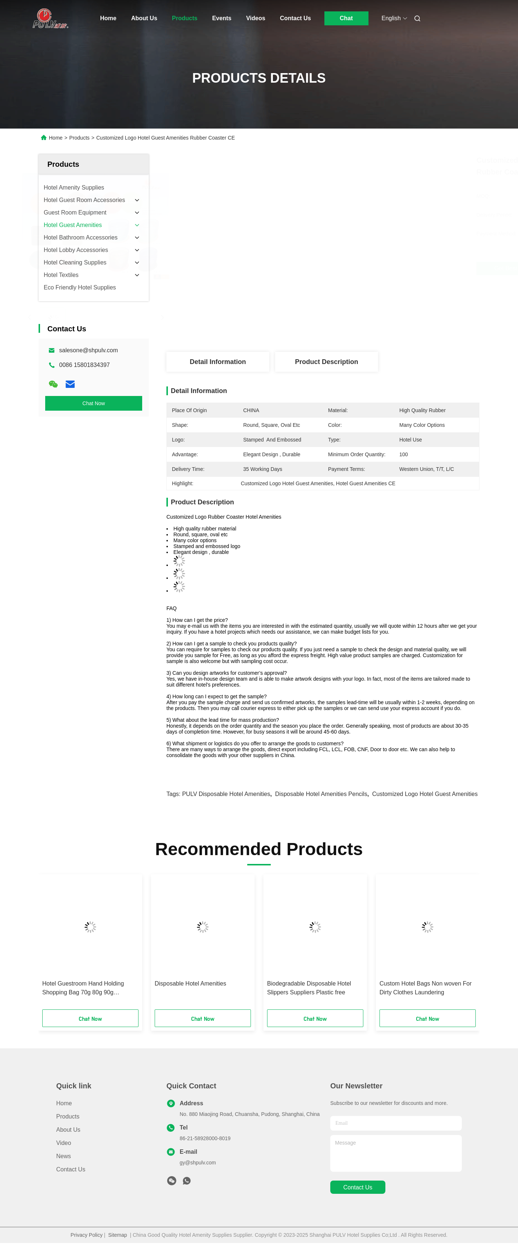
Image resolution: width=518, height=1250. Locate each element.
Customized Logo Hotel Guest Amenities (425, 794)
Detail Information (218, 361)
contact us (357, 1187)
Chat (346, 18)
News (63, 1156)
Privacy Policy (86, 1235)
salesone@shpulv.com (88, 350)
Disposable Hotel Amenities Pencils (321, 794)
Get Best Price (371, 268)
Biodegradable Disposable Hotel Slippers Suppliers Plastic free (309, 987)
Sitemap (117, 1235)
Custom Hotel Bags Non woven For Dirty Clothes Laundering (425, 987)
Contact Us (295, 18)
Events (221, 18)
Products (184, 18)
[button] (53, 944)
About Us (144, 18)
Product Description (326, 361)
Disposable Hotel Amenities (190, 983)
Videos (255, 18)
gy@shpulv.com (198, 1163)
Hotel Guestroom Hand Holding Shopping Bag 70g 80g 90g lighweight (83, 988)
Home (108, 18)
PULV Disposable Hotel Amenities (226, 794)
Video (63, 1143)
